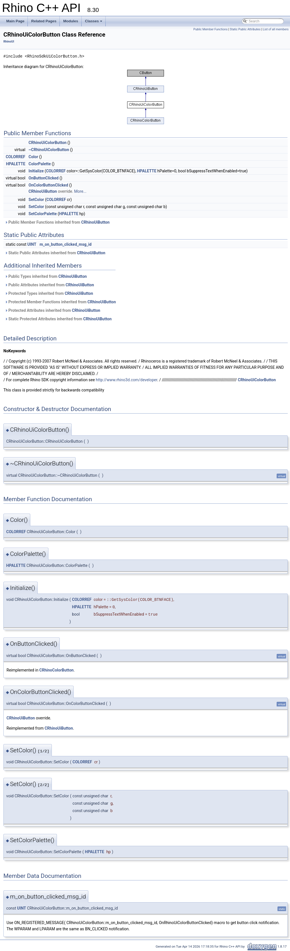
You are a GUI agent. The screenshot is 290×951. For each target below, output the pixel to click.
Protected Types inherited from (49, 293)
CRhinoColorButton (56, 670)
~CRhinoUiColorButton (49, 149)
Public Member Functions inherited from (57, 222)
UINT (32, 244)
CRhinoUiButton (43, 191)
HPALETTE (15, 164)
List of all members (276, 29)
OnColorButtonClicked (48, 185)
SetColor (36, 199)
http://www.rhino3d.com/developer (126, 380)
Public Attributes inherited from (49, 285)
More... (80, 191)
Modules (70, 21)
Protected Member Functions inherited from (60, 302)
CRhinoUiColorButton (48, 142)
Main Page (15, 21)
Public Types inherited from (46, 276)
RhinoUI (8, 41)
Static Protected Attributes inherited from (58, 319)
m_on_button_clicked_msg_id (65, 244)
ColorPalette (40, 164)
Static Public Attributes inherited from (55, 253)
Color (33, 156)
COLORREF (15, 156)
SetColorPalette (43, 213)
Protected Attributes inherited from (52, 310)
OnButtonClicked (44, 178)
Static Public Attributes (245, 29)
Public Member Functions (210, 29)
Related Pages (43, 21)
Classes (93, 21)
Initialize (36, 171)
